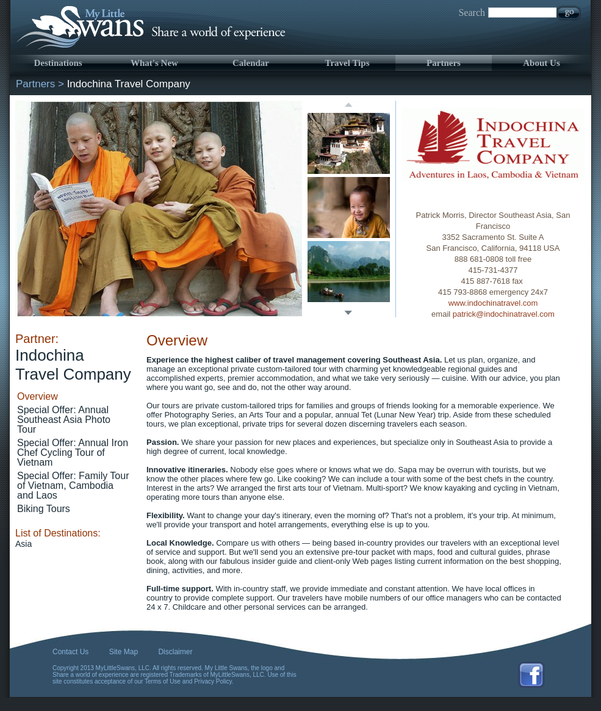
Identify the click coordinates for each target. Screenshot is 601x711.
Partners (443, 63)
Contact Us (70, 652)
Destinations (58, 63)
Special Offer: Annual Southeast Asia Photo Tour (63, 420)
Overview (37, 396)
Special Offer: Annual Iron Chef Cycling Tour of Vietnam (72, 452)
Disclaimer (175, 652)
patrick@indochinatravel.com (504, 314)
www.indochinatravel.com (493, 303)
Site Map (123, 652)
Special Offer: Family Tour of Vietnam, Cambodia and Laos (73, 485)
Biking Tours (43, 508)
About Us (541, 63)
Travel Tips (347, 63)
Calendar (250, 63)
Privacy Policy (213, 681)
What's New (154, 63)
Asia (23, 544)
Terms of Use (163, 681)
